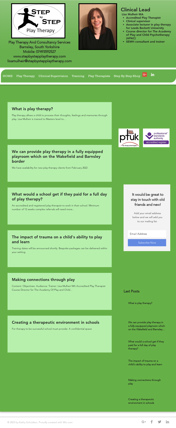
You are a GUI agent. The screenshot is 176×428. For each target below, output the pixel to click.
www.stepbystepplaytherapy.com (39, 56)
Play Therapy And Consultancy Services (39, 42)
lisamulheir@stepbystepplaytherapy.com (39, 61)
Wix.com (68, 422)
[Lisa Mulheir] (152, 74)
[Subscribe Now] (147, 242)
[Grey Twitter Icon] (159, 422)
